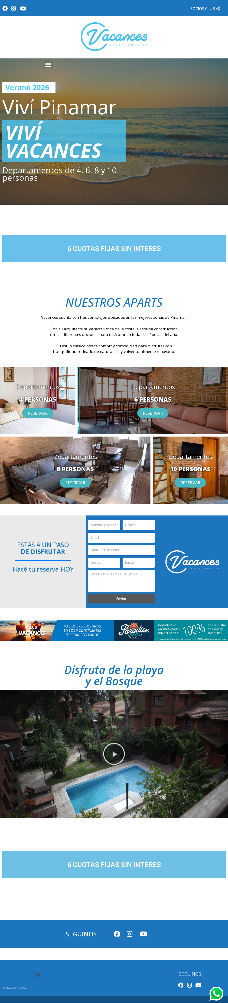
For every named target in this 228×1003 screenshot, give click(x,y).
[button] (205, 8)
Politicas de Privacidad (14, 987)
